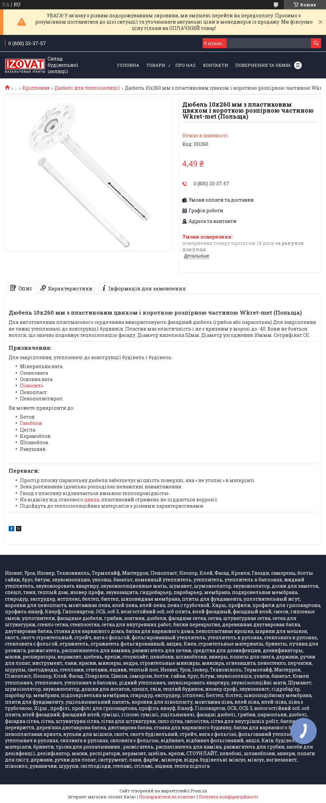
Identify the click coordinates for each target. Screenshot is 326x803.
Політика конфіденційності (228, 796)
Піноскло (31, 385)
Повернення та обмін (263, 65)
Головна (128, 65)
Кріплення (36, 88)
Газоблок (31, 423)
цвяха (91, 499)
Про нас (185, 65)
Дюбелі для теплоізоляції (87, 88)
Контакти (215, 65)
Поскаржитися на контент (167, 796)
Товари (155, 65)
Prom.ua (199, 790)
